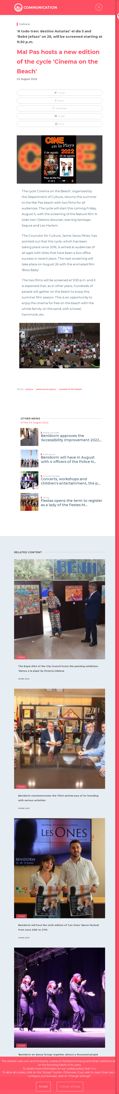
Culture (24, 24)
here (93, 1068)
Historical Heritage (51, 476)
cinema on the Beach (70, 389)
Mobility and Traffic (51, 433)
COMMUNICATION (40, 7)
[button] (59, 93)
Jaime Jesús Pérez (46, 389)
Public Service (49, 454)
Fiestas (46, 498)
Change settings (70, 1086)
